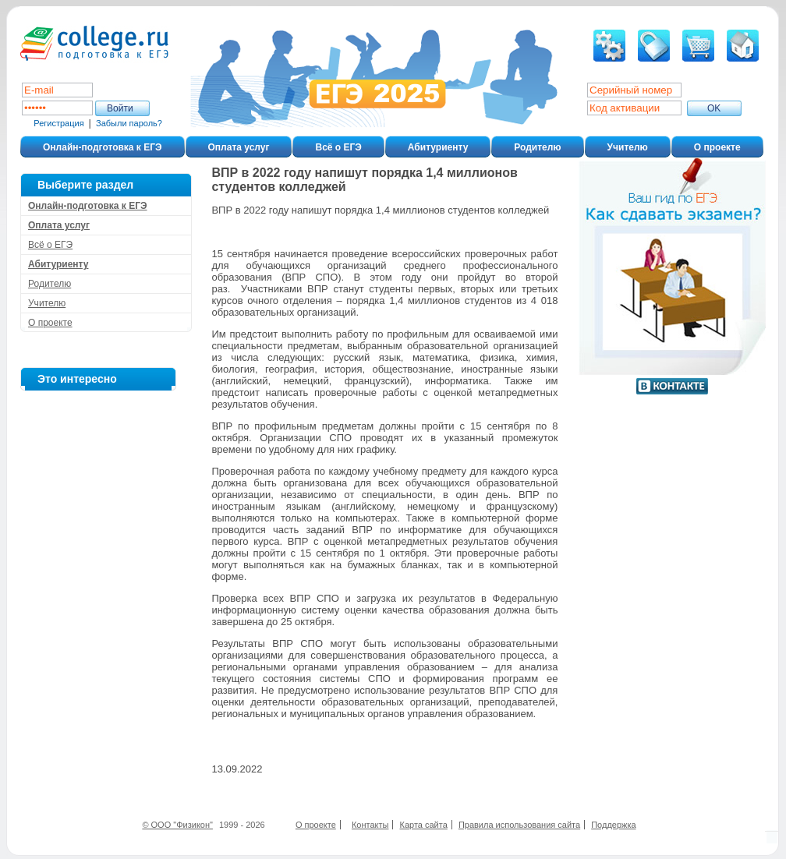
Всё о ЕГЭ (338, 147)
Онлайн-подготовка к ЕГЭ (102, 147)
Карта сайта (424, 824)
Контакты (370, 824)
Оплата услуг (239, 147)
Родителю (537, 147)
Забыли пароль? (129, 123)
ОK (713, 108)
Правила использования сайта (519, 824)
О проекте (717, 147)
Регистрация (58, 123)
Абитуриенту (438, 147)
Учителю (627, 147)
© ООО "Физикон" (177, 824)
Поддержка (613, 824)
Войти (120, 108)
